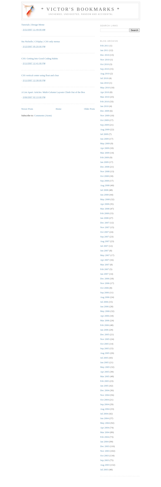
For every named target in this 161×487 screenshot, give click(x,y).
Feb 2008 (104, 213)
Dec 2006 (104, 278)
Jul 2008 (104, 190)
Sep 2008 (104, 180)
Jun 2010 (104, 83)
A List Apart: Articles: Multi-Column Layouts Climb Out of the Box (53, 92)
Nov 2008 (105, 171)
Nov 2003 (105, 451)
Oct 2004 (104, 399)
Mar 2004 (104, 432)
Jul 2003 (104, 469)
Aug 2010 (105, 73)
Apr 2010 (104, 92)
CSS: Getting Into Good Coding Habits (39, 58)
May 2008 (105, 199)
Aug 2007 (105, 241)
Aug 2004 (105, 409)
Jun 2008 (104, 194)
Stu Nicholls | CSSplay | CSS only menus (40, 41)
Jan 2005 (104, 385)
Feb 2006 (104, 325)
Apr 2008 (104, 204)
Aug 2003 (105, 465)
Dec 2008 (104, 166)
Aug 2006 (105, 297)
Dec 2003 (104, 446)
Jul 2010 (104, 78)
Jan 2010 (104, 106)
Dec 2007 (104, 222)
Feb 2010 (104, 101)
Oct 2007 (104, 232)
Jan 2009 (104, 162)
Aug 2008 (105, 185)
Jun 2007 (104, 250)
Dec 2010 (104, 55)
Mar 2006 (104, 320)
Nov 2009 (105, 115)
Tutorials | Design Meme (32, 24)
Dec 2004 (104, 390)
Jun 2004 (104, 418)
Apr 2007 (104, 260)
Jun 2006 (104, 306)
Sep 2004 (104, 404)
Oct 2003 (104, 455)
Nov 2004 (105, 395)
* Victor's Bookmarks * (80, 9)
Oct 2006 (104, 288)
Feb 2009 (104, 157)
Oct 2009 (104, 120)
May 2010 (105, 87)
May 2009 (105, 143)
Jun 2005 (104, 362)
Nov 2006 (105, 283)
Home (58, 109)
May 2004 (105, 423)
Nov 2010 (105, 59)
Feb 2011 (104, 45)
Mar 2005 (104, 376)
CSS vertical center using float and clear (40, 75)
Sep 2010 (104, 69)
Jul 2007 (104, 246)
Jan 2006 (104, 329)
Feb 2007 (104, 269)
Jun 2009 (104, 138)
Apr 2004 (104, 427)
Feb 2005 (104, 381)
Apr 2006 (104, 315)
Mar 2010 (104, 97)
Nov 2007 (105, 227)
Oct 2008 (104, 176)
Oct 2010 (104, 64)
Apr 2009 (104, 148)
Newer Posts (27, 109)
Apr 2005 (104, 371)
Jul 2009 (104, 134)
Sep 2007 (104, 236)
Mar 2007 (104, 264)
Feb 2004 (104, 437)
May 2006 (105, 311)
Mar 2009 (104, 152)
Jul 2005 (104, 357)
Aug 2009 (105, 129)
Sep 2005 (104, 348)
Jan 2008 (104, 218)
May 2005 (105, 367)
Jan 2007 (104, 274)
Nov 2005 (105, 339)
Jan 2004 (104, 441)
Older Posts (89, 109)
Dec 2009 (104, 110)
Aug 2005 (105, 353)
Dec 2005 (104, 334)
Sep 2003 (104, 460)
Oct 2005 (104, 343)
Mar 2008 (104, 208)
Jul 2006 (104, 301)
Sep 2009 (104, 124)
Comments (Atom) (43, 115)
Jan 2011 (104, 50)
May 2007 (105, 255)
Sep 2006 (104, 292)
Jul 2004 (104, 413)
